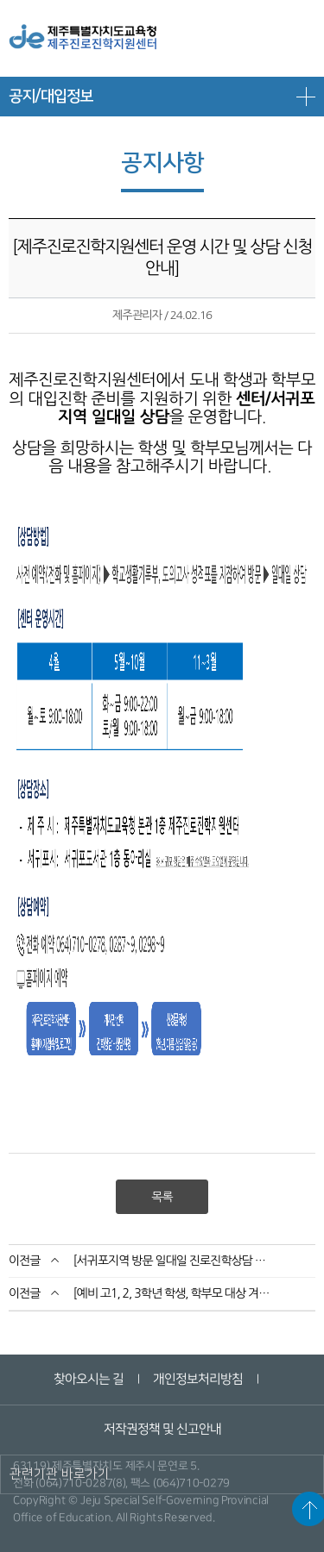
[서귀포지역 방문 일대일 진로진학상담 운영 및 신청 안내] (172, 1261)
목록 (161, 1197)
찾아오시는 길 (89, 1379)
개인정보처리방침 (198, 1379)
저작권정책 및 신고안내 (161, 1429)
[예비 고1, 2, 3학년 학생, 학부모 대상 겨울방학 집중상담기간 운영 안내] (172, 1293)
